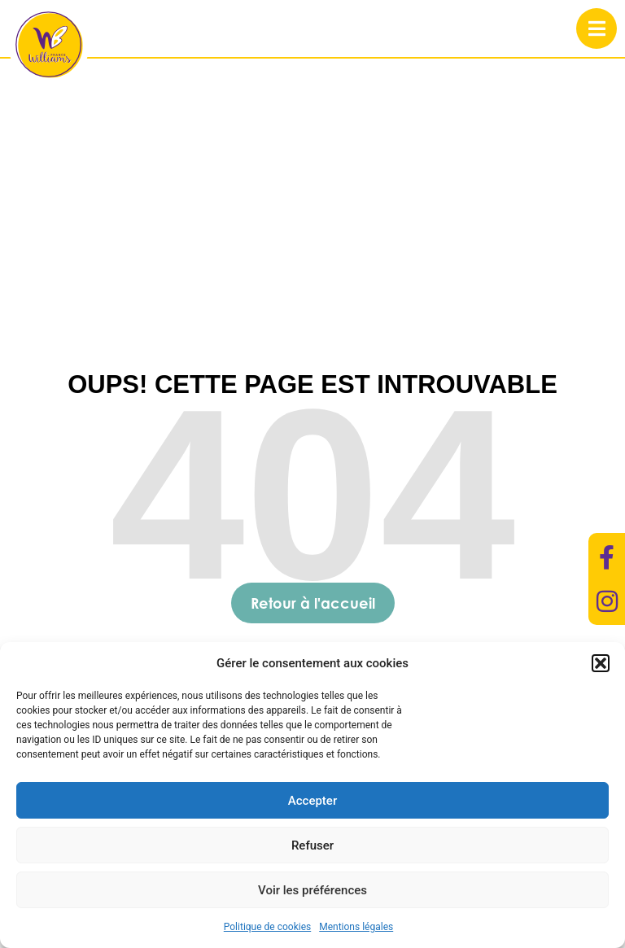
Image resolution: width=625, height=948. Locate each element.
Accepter (312, 800)
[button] (600, 663)
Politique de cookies (267, 927)
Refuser (312, 845)
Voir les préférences (312, 890)
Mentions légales (356, 927)
